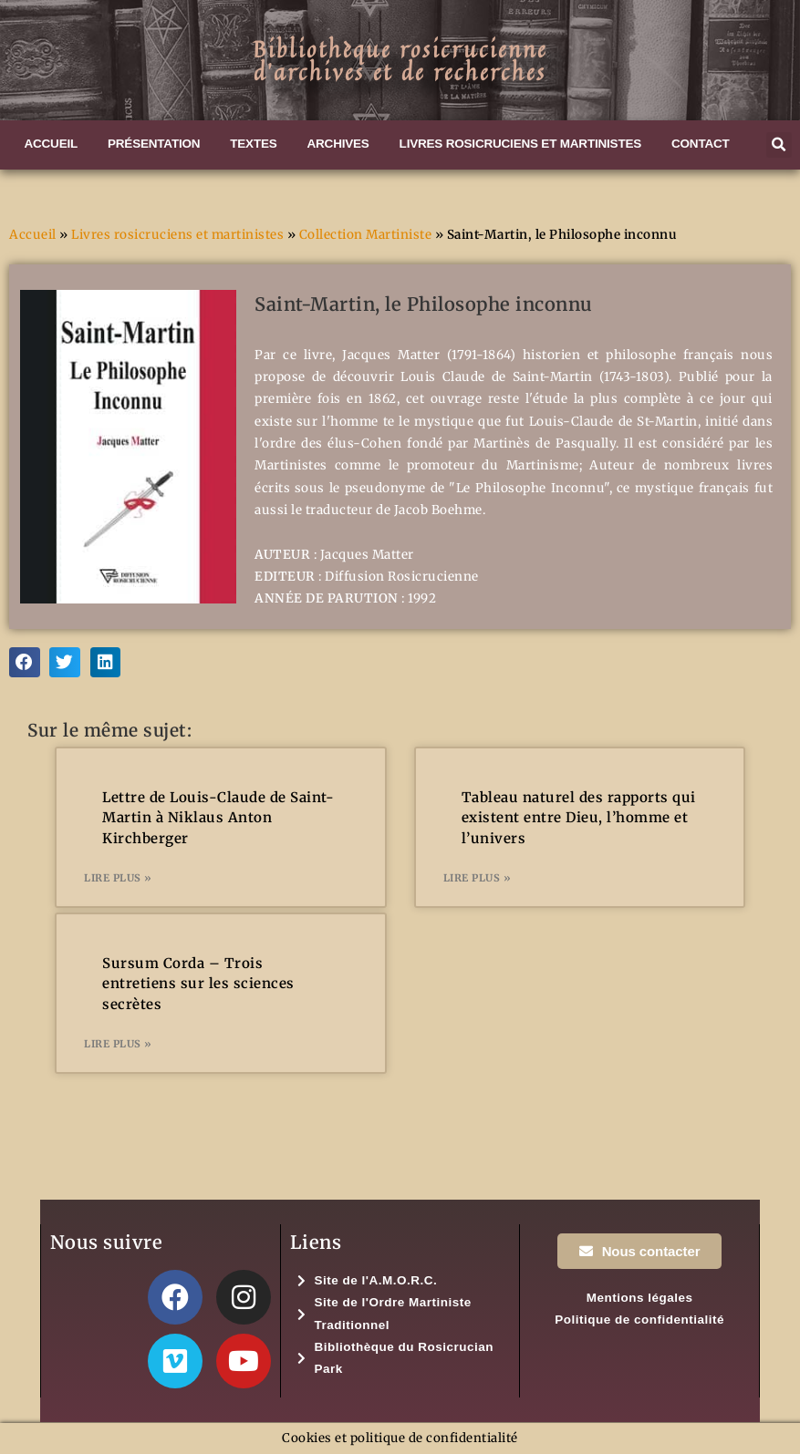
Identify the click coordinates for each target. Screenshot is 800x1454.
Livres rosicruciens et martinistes (520, 143)
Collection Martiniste (365, 234)
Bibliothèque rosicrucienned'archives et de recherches (400, 60)
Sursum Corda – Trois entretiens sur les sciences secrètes (198, 983)
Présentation (154, 143)
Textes (253, 143)
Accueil (51, 143)
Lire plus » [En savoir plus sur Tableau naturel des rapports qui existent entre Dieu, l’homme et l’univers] (477, 877)
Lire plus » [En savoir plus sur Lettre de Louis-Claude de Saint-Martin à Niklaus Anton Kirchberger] (118, 877)
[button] (779, 145)
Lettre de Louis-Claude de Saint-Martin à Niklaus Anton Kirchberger (218, 818)
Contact (700, 143)
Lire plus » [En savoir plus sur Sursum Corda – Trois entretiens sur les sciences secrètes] (118, 1043)
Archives (338, 143)
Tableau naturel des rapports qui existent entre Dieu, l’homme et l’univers (579, 818)
